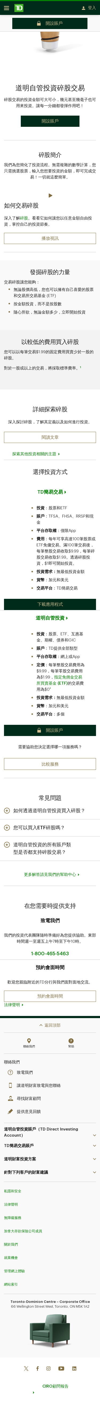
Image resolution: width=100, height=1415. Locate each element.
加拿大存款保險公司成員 (23, 1228)
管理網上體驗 (14, 1268)
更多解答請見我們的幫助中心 (50, 872)
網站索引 (11, 1281)
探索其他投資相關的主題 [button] (34, 451)
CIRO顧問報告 (55, 1384)
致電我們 (21, 1070)
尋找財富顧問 (25, 1096)
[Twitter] (26, 1366)
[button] (50, 434)
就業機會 (11, 1255)
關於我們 (11, 1241)
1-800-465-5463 (50, 951)
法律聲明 (12, 1002)
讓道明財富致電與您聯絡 (35, 1083)
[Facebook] (37, 1366)
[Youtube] (61, 1366)
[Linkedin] (74, 1366)
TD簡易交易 (50, 489)
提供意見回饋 (25, 1109)
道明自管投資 (50, 615)
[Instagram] (48, 1366)
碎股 (24, 216)
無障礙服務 (12, 1215)
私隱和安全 (12, 1188)
